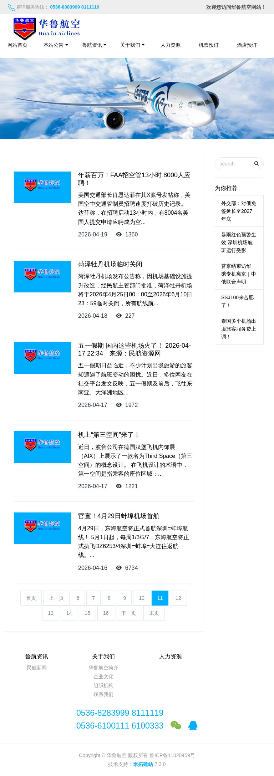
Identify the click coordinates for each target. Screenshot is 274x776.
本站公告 (54, 45)
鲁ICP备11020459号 (172, 755)
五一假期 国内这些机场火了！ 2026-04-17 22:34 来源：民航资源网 (134, 349)
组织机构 (103, 685)
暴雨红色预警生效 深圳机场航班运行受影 (238, 242)
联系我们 (103, 694)
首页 (31, 598)
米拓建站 (143, 764)
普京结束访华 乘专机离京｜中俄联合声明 (238, 274)
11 (160, 598)
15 (87, 613)
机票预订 (209, 45)
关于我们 (130, 45)
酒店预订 (250, 45)
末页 (154, 613)
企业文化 (103, 676)
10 (141, 598)
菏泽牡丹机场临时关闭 (110, 264)
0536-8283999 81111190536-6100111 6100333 (119, 719)
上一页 (56, 598)
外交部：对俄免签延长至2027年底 (238, 211)
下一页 (128, 613)
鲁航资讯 (92, 45)
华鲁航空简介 (103, 667)
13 (51, 613)
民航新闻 (37, 667)
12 (178, 598)
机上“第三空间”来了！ (109, 434)
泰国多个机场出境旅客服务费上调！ (238, 329)
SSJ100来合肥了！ (237, 301)
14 (69, 613)
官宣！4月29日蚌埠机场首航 (118, 516)
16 (106, 613)
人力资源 (171, 45)
